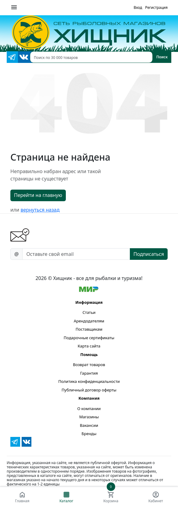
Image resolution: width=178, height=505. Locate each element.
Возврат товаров (89, 364)
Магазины (89, 417)
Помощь (89, 354)
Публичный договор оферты (89, 390)
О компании (89, 408)
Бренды (89, 433)
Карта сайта (89, 346)
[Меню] (14, 8)
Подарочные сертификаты (89, 337)
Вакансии (89, 425)
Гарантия (89, 373)
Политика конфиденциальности (89, 381)
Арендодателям (89, 321)
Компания (88, 398)
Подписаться (149, 254)
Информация (88, 302)
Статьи (89, 312)
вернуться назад (39, 209)
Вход (138, 7)
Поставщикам (89, 329)
